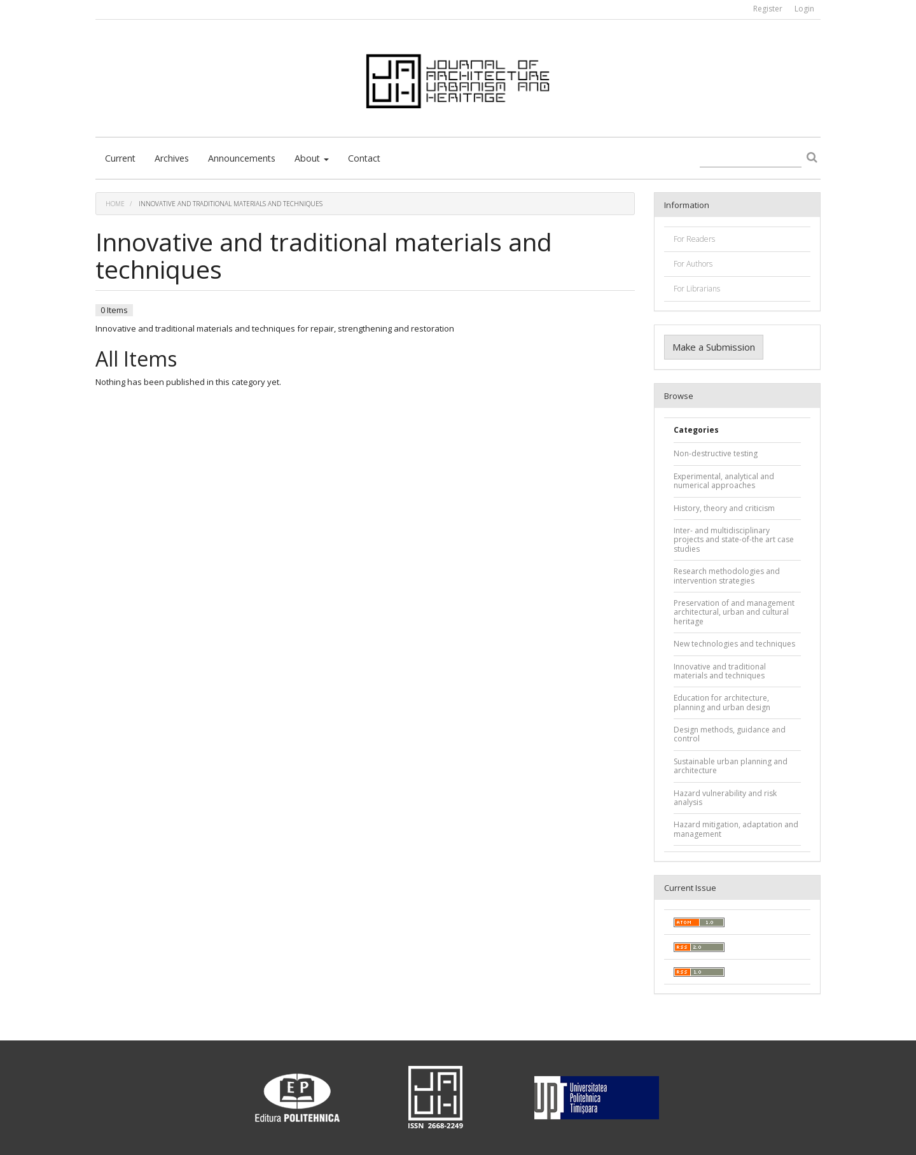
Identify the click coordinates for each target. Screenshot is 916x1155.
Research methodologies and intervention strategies (727, 575)
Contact (364, 158)
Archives (172, 158)
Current (120, 158)
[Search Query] (751, 158)
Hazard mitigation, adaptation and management (736, 829)
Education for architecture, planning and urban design (722, 702)
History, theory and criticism (724, 508)
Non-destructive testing (716, 453)
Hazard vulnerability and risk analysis (725, 798)
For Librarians (697, 288)
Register (767, 8)
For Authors (693, 263)
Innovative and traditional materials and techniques (720, 671)
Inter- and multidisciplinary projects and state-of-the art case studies (734, 539)
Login (804, 8)
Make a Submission (713, 346)
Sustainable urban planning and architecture (731, 766)
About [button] (312, 158)
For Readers (694, 239)
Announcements (241, 158)
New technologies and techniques (734, 643)
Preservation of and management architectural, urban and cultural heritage (734, 612)
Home (115, 203)
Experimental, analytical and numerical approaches (724, 481)
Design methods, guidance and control (730, 734)
